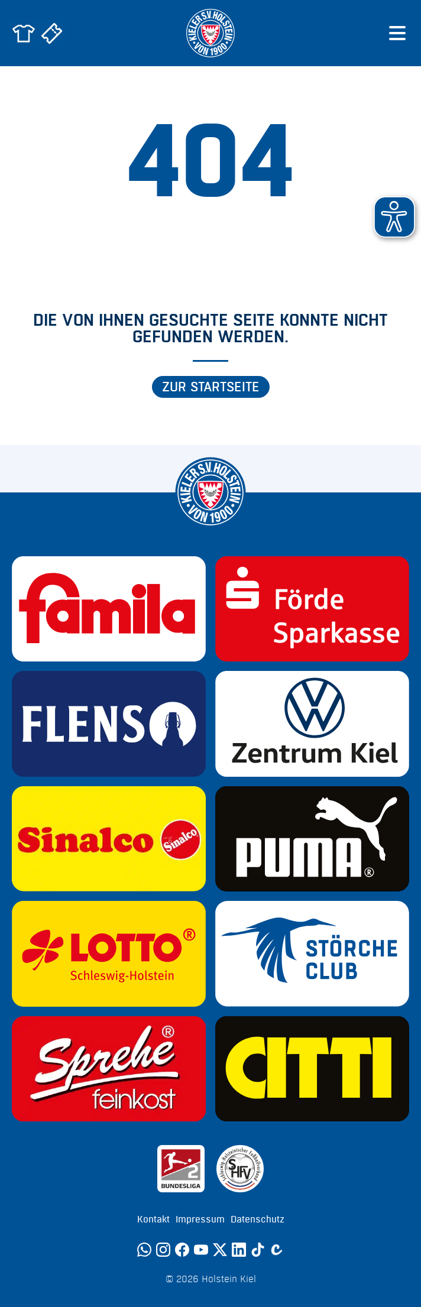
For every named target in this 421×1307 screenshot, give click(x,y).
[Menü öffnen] (397, 33)
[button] (394, 217)
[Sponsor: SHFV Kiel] (240, 1168)
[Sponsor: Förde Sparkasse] (312, 608)
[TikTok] (258, 1250)
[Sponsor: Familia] (109, 608)
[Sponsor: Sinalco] (109, 838)
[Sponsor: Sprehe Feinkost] (109, 1068)
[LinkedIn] (239, 1250)
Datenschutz (257, 1219)
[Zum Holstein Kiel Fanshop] (23, 33)
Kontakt (153, 1219)
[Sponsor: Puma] (312, 838)
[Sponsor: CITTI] (312, 1068)
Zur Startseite (211, 387)
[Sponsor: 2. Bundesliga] (181, 1168)
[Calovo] (277, 1250)
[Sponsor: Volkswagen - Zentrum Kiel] (312, 723)
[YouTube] (201, 1250)
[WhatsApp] (144, 1250)
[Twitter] (220, 1250)
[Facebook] (182, 1250)
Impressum (200, 1219)
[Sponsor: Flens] (109, 723)
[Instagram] (163, 1250)
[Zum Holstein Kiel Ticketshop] (52, 33)
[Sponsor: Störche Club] (312, 953)
